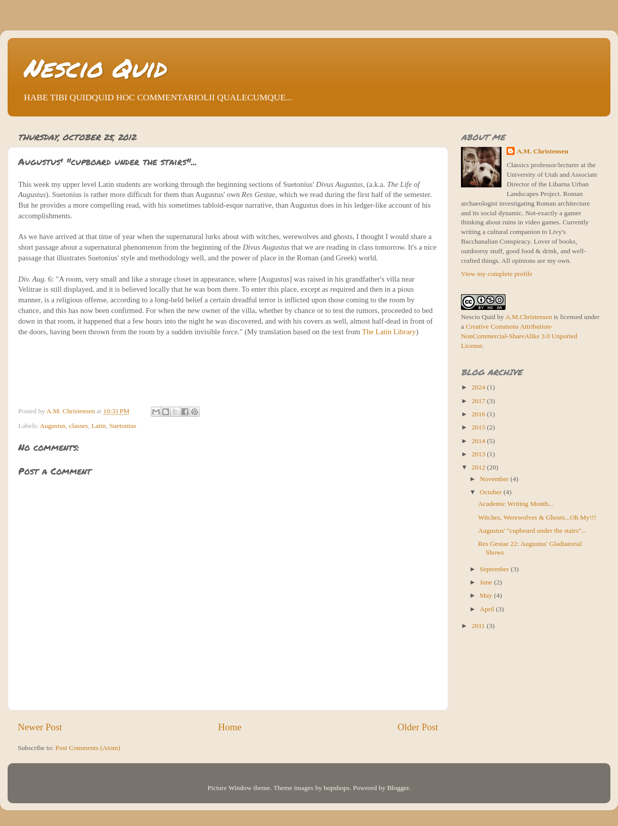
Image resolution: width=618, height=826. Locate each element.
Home (230, 727)
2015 (479, 427)
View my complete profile (496, 274)
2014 (479, 441)
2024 (479, 387)
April (488, 609)
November (495, 479)
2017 (479, 401)
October (492, 492)
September (495, 569)
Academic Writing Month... (516, 503)
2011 (479, 626)
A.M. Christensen (542, 151)
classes (78, 425)
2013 (479, 454)
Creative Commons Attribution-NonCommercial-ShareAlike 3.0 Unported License (519, 336)
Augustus (52, 425)
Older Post (418, 727)
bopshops (337, 788)
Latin (98, 425)
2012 (479, 467)
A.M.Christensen (528, 317)
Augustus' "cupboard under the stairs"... (532, 530)
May (487, 595)
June (487, 582)
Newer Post (40, 727)
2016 (479, 414)
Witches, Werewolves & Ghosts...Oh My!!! (537, 517)
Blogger (398, 788)
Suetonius (122, 425)
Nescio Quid (94, 68)
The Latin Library (389, 332)
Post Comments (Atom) (87, 748)
